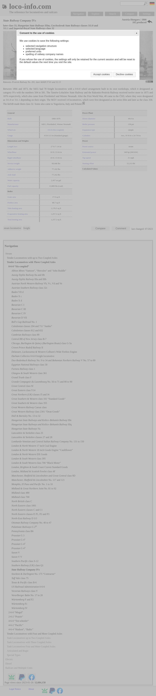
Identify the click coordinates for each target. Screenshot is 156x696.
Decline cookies (124, 74)
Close (136, 33)
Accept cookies (101, 74)
